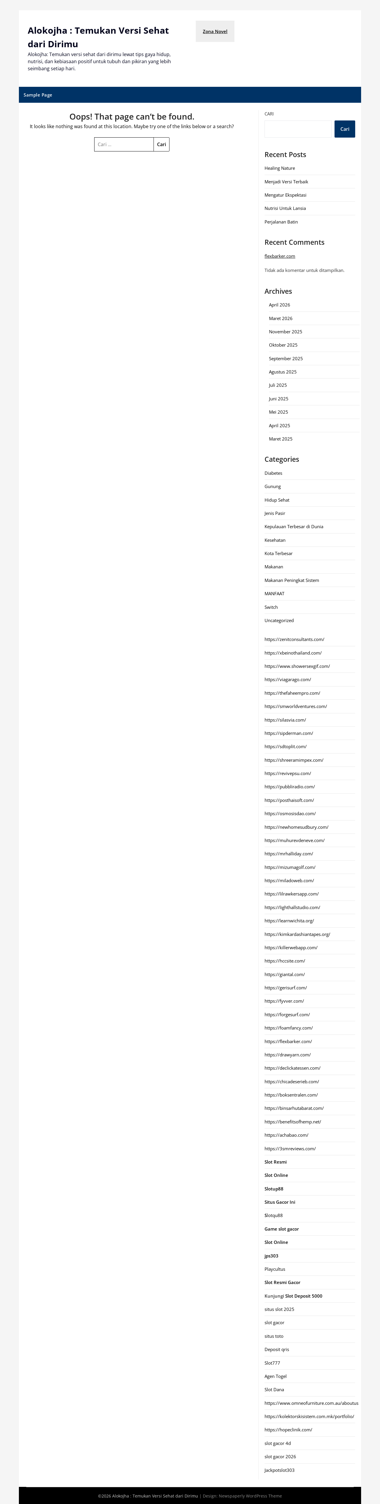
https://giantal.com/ (285, 974)
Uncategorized (279, 620)
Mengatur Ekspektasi (285, 194)
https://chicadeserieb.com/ (292, 1081)
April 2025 (279, 425)
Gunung (273, 486)
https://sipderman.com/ (289, 732)
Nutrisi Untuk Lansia (285, 208)
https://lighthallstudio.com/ (292, 907)
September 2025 (286, 358)
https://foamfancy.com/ (289, 1027)
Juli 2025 (278, 384)
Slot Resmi (276, 1161)
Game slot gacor (282, 1228)
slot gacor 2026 (280, 1456)
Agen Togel (276, 1376)
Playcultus (275, 1268)
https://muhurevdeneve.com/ (295, 840)
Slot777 (272, 1362)
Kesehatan (275, 539)
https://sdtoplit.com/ (286, 746)
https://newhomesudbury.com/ (297, 826)
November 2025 (285, 331)
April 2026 (279, 304)
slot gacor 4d (278, 1443)
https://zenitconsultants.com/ (294, 639)
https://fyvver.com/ (284, 1001)
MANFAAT (274, 593)
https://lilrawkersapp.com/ (292, 893)
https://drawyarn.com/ (288, 1054)
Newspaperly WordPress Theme (250, 1495)
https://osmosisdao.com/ (290, 813)
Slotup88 (274, 1188)
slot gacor (274, 1322)
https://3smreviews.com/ (290, 1148)
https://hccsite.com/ (285, 960)
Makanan (274, 566)
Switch (271, 606)
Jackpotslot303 (280, 1469)
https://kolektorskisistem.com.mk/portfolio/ (309, 1416)
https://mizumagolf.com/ (290, 867)
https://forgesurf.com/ (287, 1014)
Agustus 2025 (283, 371)
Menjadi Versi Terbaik (286, 181)
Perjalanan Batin (281, 221)
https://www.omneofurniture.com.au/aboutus (311, 1402)
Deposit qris (277, 1349)
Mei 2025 (278, 411)
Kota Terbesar (279, 553)
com (290, 255)
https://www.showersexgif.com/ (297, 665)
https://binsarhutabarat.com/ (294, 1108)
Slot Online (276, 1241)
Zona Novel (215, 31)
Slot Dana (274, 1389)
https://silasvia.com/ (285, 719)
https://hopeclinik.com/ (288, 1429)
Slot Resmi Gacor (282, 1282)
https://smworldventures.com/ (296, 706)
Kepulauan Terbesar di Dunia (294, 526)
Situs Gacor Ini (280, 1201)
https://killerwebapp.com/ (291, 947)
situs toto (274, 1335)
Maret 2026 (281, 318)
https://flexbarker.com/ (288, 1041)
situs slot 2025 (279, 1308)
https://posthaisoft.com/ (289, 799)
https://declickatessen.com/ (293, 1067)
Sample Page (38, 94)
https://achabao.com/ (287, 1134)
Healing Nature (280, 167)
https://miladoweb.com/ (289, 880)
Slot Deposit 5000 (303, 1295)
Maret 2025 (281, 438)
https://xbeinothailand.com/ (293, 652)
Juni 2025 (278, 398)
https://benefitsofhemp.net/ (293, 1121)
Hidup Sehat (277, 499)
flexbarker (275, 255)
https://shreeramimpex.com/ (294, 759)
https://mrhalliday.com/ (289, 853)
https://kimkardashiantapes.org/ (297, 934)
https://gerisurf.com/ (286, 987)
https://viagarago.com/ (288, 679)
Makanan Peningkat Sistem (292, 580)
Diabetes (273, 472)
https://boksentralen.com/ (291, 1094)
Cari (269, 113)
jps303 (271, 1255)
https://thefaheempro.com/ (292, 692)
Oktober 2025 (283, 344)
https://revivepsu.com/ (288, 773)
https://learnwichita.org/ (289, 920)
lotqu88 (274, 1215)
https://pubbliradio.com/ (290, 786)
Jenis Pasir (275, 513)
